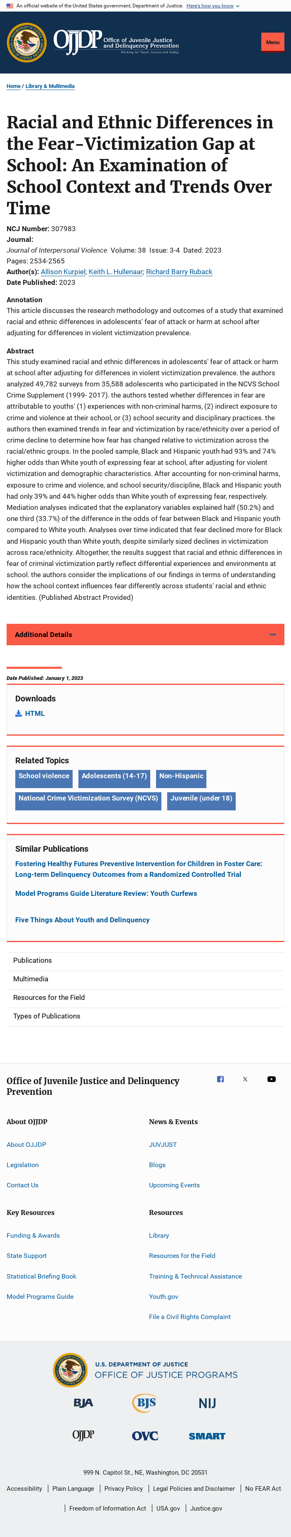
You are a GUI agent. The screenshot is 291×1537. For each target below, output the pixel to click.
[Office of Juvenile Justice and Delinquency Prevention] (83, 1443)
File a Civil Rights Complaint (190, 1317)
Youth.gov (163, 1296)
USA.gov (168, 1508)
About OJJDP (26, 1145)
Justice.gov (206, 1508)
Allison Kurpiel (63, 272)
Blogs (157, 1165)
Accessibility (24, 1488)
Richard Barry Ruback (179, 272)
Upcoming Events (174, 1185)
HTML (35, 713)
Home (14, 86)
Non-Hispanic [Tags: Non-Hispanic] (181, 776)
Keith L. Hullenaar (116, 272)
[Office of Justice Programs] (27, 42)
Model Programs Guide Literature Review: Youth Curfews (106, 893)
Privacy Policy (123, 1488)
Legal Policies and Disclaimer (194, 1488)
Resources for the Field (182, 1256)
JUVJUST (163, 1145)
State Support (27, 1256)
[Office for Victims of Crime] (145, 1442)
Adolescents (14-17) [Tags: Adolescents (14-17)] (114, 776)
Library (159, 1235)
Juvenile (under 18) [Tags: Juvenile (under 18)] (201, 798)
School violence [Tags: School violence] (44, 776)
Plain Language (73, 1488)
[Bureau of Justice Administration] (83, 1409)
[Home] (116, 42)
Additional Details (43, 634)
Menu (272, 42)
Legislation (23, 1165)
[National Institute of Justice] (207, 1409)
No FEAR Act (263, 1488)
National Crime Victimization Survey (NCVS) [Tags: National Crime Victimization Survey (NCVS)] (88, 798)
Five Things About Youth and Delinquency (82, 920)
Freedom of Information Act (107, 1508)
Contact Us (22, 1185)
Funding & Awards (33, 1235)
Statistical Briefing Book (41, 1276)
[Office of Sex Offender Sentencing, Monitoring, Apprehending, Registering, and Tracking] (207, 1441)
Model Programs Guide (40, 1296)
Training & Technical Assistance (195, 1276)
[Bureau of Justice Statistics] (145, 1414)
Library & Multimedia (50, 86)
